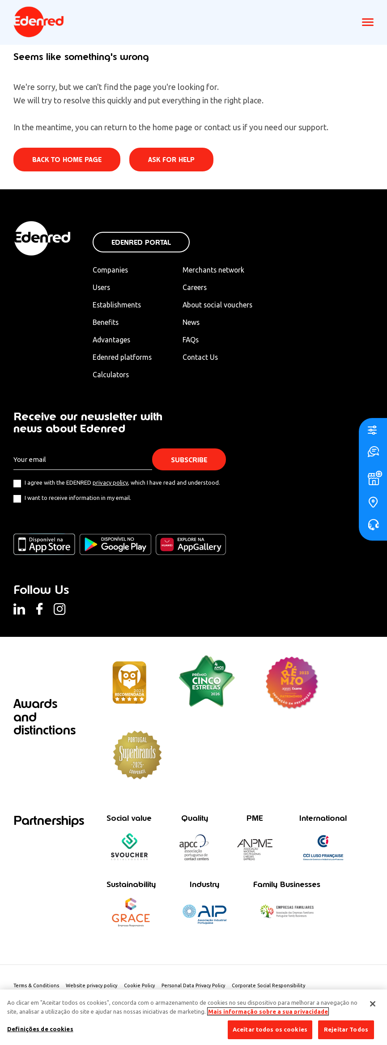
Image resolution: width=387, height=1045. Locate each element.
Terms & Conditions (36, 987)
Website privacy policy (92, 987)
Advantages (112, 340)
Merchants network (216, 270)
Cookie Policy (140, 987)
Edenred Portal (141, 242)
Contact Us (203, 358)
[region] (193, 1017)
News (194, 323)
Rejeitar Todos (346, 1029)
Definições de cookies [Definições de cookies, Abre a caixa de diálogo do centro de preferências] (40, 1029)
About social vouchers (221, 305)
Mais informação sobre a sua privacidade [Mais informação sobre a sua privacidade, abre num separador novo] (268, 1011)
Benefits (106, 323)
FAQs (193, 340)
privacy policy (110, 483)
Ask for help (171, 160)
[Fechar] (373, 1004)
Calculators (111, 375)
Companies (111, 270)
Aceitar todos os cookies (270, 1029)
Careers (197, 287)
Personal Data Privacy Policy (194, 987)
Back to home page (67, 160)
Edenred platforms (123, 358)
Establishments (117, 305)
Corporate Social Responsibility (269, 987)
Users (102, 287)
